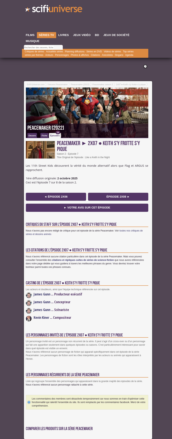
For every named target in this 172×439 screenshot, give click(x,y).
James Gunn (42, 294)
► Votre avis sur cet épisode (87, 207)
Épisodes (55, 135)
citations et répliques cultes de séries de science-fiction (83, 260)
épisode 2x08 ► (118, 196)
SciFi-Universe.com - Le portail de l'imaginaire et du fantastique (54, 10)
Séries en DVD (94, 51)
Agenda (129, 55)
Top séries (128, 51)
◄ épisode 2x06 (56, 196)
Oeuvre (32, 135)
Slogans (119, 55)
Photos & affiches (80, 55)
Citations (95, 55)
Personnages (62, 55)
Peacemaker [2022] (45, 127)
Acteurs (49, 55)
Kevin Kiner (41, 317)
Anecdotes (107, 55)
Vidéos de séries (112, 51)
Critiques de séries (34, 51)
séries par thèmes (34, 55)
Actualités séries (54, 51)
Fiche (44, 135)
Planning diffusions (75, 51)
